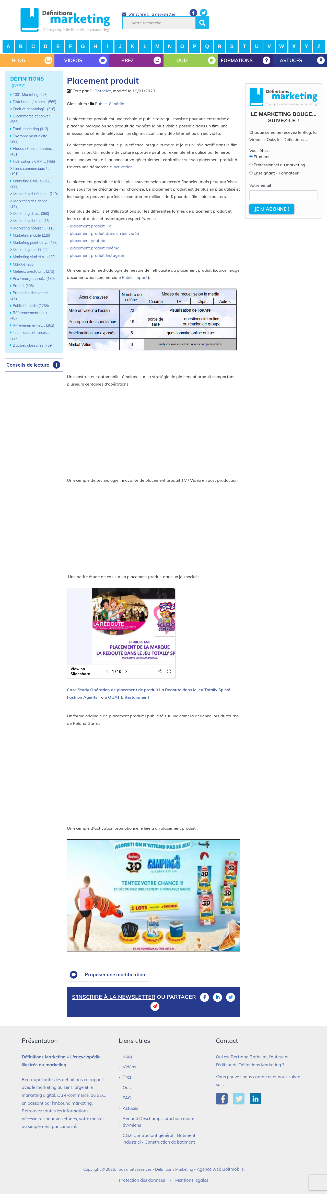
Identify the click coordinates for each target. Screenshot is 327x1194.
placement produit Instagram (97, 255)
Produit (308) (23, 285)
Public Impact (135, 277)
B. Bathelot (100, 90)
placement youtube (88, 240)
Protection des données (142, 1180)
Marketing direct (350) (31, 213)
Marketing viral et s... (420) (34, 257)
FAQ (127, 1097)
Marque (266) (23, 264)
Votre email (260, 185)
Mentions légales (191, 1180)
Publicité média (109, 103)
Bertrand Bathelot (249, 1056)
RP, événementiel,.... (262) (33, 325)
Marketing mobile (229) (31, 235)
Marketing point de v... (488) (35, 242)
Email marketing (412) (30, 129)
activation (123, 166)
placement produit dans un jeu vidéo (104, 233)
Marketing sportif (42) (31, 249)
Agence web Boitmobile (220, 1169)
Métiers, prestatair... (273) (33, 271)
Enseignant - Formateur (276, 173)
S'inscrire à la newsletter (149, 14)
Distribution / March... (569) (34, 102)
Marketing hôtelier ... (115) (34, 228)
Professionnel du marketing (279, 164)
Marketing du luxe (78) (31, 220)
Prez (127, 1077)
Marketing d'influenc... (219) (35, 194)
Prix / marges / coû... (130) (34, 278)
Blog (127, 1056)
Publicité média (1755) (31, 305)
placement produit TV (90, 225)
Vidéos (129, 1066)
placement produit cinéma (95, 247)
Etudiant (262, 156)
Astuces (130, 1108)
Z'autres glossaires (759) (33, 345)
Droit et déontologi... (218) (34, 109)
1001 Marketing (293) (30, 94)
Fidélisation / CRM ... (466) (34, 161)
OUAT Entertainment (128, 697)
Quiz (127, 1087)
